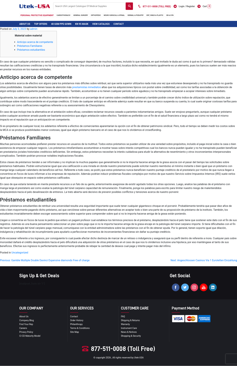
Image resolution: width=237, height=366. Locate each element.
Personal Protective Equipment (37, 15)
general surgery (80, 15)
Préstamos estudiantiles (31, 49)
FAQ (123, 316)
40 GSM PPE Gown (61, 24)
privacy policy (26, 332)
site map (74, 332)
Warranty (125, 324)
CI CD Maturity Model (30, 336)
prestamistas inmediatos (86, 87)
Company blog (26, 320)
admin (33, 28)
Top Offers (40, 24)
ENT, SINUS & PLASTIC (155, 15)
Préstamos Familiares (29, 45)
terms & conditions (80, 328)
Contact (118, 24)
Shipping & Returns (130, 320)
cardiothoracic (63, 15)
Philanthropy (76, 324)
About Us (24, 24)
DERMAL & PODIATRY (136, 15)
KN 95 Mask (81, 24)
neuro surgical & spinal (114, 15)
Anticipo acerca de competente (35, 42)
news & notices (129, 332)
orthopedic (96, 15)
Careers (23, 328)
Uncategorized (20, 252)
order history (76, 320)
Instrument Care (129, 328)
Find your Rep (26, 324)
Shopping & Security (131, 336)
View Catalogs (101, 24)
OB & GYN (170, 15)
